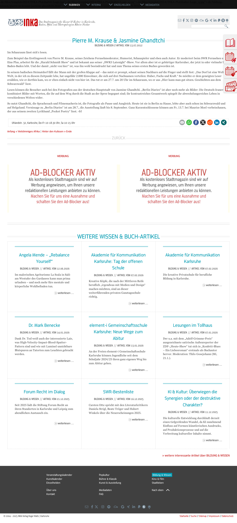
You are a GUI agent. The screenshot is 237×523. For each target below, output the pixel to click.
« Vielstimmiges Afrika (28, 131)
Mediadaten (105, 489)
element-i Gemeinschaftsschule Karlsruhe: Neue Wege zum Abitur (118, 331)
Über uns (51, 489)
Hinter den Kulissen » (54, 131)
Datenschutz (228, 515)
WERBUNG (63, 156)
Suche (194, 515)
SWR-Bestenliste (118, 391)
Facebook (196, 122)
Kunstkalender (54, 478)
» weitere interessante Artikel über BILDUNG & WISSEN (196, 455)
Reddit (210, 122)
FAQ (101, 493)
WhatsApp (189, 122)
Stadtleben (158, 482)
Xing (224, 122)
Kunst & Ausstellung (110, 482)
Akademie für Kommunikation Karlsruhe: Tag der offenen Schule (118, 261)
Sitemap (203, 515)
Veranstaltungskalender (59, 474)
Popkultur (104, 474)
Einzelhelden (53, 482)
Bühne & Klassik (108, 478)
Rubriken (74, 4)
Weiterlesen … (66, 292)
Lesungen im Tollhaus (192, 325)
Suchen (227, 26)
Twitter (203, 122)
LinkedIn (217, 122)
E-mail (182, 122)
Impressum (214, 515)
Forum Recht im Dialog (44, 391)
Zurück (118, 137)
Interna (96, 4)
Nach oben (158, 489)
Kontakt (50, 493)
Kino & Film (158, 478)
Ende (69, 131)
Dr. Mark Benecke (44, 325)
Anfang (11, 131)
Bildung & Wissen (29, 268)
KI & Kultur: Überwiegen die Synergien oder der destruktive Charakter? (192, 398)
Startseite (184, 515)
